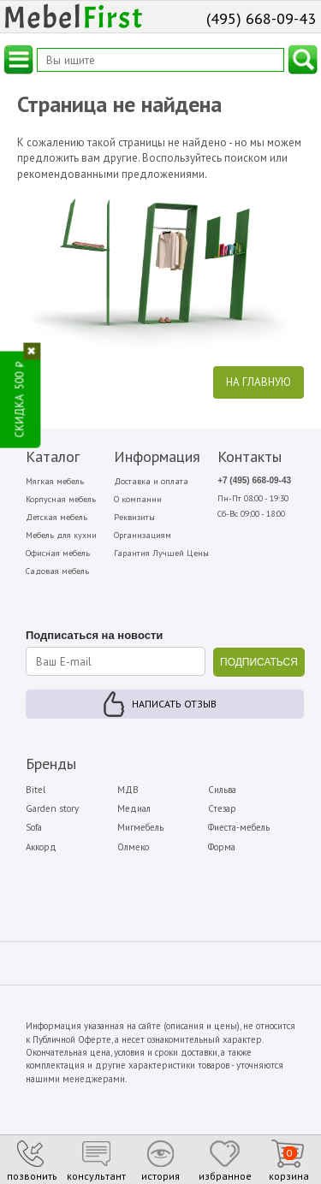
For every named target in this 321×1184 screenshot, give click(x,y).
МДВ (128, 790)
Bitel (35, 790)
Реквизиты (134, 517)
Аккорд (41, 847)
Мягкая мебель (55, 481)
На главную (258, 382)
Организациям (142, 535)
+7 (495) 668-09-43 (254, 480)
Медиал (134, 808)
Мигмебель (140, 827)
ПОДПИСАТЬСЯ (259, 662)
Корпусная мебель (61, 499)
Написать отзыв (174, 703)
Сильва (222, 790)
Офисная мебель (58, 553)
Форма (221, 847)
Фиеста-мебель (239, 827)
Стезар (222, 808)
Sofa (34, 827)
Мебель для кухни (61, 535)
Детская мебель (56, 517)
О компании (138, 499)
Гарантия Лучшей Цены (161, 553)
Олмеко (133, 847)
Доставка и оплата (151, 481)
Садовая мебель (57, 571)
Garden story (52, 808)
